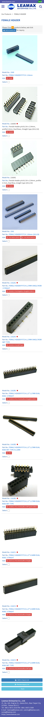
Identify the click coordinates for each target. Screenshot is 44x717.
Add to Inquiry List (10, 30)
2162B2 (13, 444)
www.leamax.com (8, 1)
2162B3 (13, 498)
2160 (12, 72)
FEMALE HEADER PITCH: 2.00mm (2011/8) (24, 234)
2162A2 (13, 283)
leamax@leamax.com (15, 710)
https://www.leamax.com (10, 714)
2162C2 (13, 606)
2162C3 (13, 660)
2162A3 (13, 336)
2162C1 (13, 552)
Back (22, 689)
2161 (12, 231)
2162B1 (13, 390)
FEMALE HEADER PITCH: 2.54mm (21, 75)
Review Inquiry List (23, 684)
